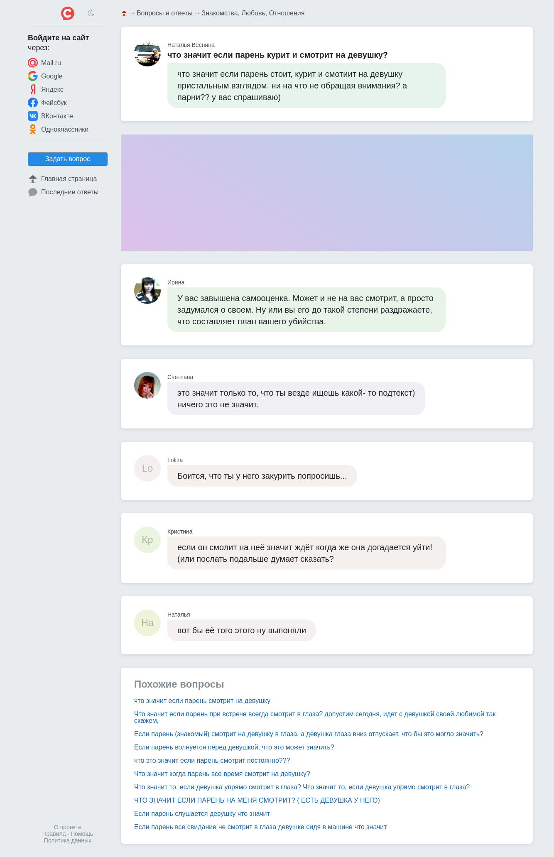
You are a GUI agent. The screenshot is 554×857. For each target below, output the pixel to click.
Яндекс (46, 89)
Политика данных (67, 840)
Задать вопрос (67, 158)
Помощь (82, 833)
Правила (54, 833)
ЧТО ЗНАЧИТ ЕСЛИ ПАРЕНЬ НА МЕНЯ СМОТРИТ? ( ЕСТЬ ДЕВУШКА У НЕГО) (257, 800)
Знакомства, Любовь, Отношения (253, 13)
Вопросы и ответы (165, 13)
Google (45, 76)
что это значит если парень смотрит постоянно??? (212, 760)
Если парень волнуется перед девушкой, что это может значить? (234, 747)
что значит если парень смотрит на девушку (202, 700)
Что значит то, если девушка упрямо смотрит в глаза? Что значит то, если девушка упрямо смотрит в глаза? (302, 787)
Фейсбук (47, 103)
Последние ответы (63, 192)
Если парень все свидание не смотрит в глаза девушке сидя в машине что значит (260, 826)
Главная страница (62, 179)
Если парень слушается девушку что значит (202, 813)
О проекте (67, 827)
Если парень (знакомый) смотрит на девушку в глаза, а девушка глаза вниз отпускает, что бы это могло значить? (308, 733)
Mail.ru (44, 63)
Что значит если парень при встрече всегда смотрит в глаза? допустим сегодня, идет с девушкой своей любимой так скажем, (315, 717)
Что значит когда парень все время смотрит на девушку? (222, 773)
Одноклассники (58, 129)
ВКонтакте (50, 116)
